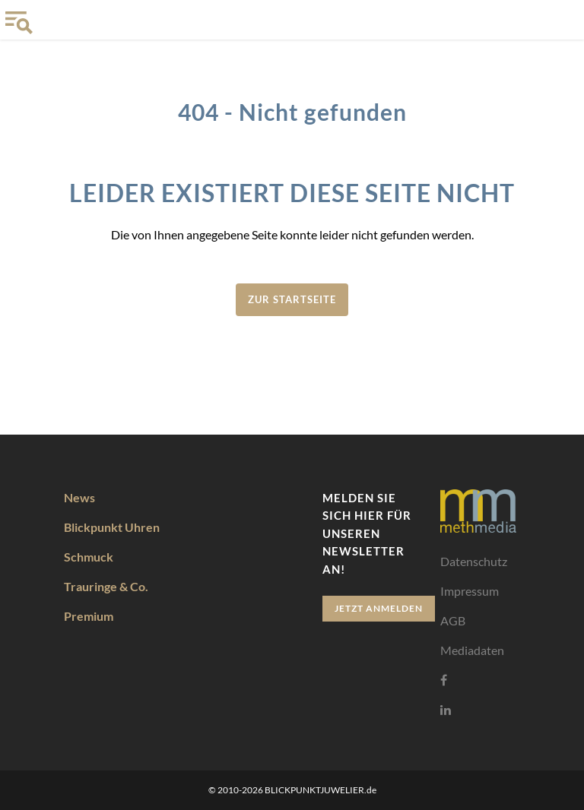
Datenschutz (473, 560)
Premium (88, 615)
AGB (452, 619)
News (79, 496)
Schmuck (88, 556)
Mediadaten (472, 649)
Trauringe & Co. (106, 585)
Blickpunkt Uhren (112, 526)
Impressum (469, 590)
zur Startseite (292, 299)
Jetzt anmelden (379, 607)
